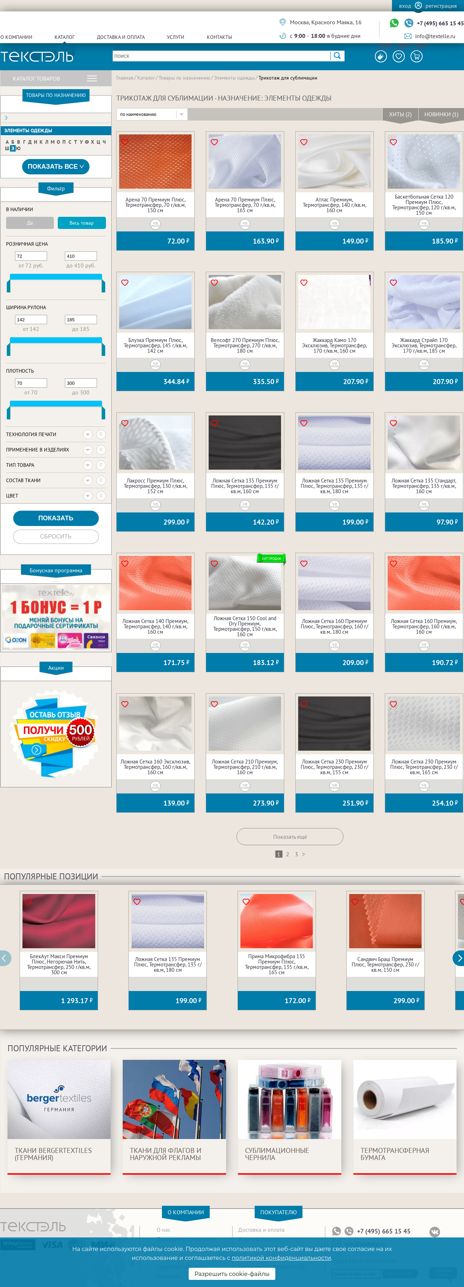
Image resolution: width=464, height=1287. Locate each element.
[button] (462, 958)
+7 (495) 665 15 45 (440, 23)
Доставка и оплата (121, 37)
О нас (163, 1229)
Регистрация (441, 6)
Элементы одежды (28, 130)
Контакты (219, 37)
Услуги (175, 37)
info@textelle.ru (435, 36)
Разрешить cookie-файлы (232, 1274)
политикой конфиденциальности (281, 1258)
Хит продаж (271, 559)
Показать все (56, 166)
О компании (16, 37)
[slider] (8, 287)
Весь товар (82, 223)
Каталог (65, 37)
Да (30, 223)
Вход (405, 6)
